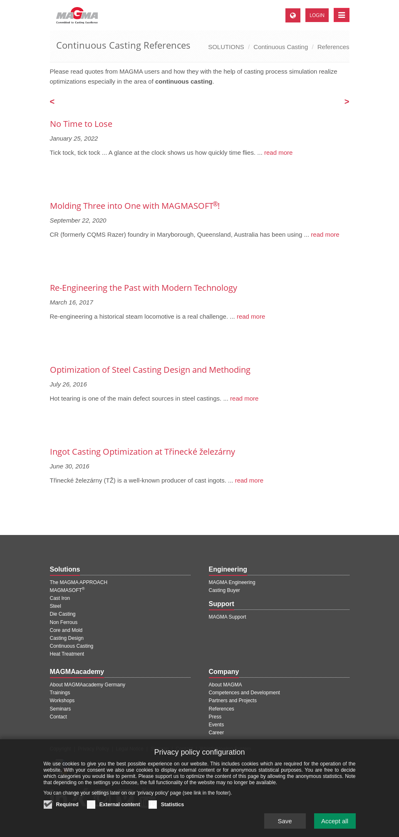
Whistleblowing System (225, 749)
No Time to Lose (81, 123)
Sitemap (160, 749)
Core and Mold (66, 630)
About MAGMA (225, 685)
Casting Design (67, 638)
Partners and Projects (233, 700)
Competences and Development (244, 693)
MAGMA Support (227, 617)
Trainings (60, 693)
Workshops (62, 700)
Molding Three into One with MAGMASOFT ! (135, 205)
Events (216, 725)
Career (216, 732)
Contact (58, 717)
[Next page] (346, 102)
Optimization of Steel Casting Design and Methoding (150, 369)
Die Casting (63, 614)
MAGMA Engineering (232, 582)
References (333, 46)
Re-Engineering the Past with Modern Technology (143, 287)
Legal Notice (130, 749)
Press (215, 717)
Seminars (60, 709)
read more (278, 152)
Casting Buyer (224, 590)
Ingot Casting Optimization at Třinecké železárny (142, 451)
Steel (55, 606)
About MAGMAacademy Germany (87, 685)
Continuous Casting (280, 46)
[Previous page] (52, 102)
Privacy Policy (93, 749)
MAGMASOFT (67, 590)
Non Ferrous (64, 622)
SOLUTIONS (226, 46)
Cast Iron (60, 598)
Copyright (60, 749)
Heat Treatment (67, 654)
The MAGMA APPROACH (79, 582)
